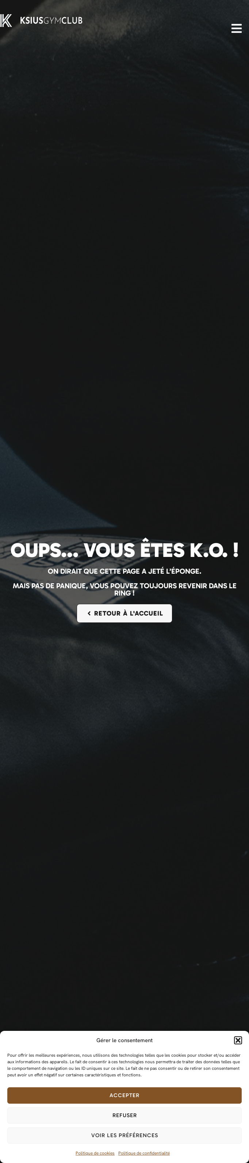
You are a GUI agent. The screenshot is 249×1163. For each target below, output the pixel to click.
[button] (238, 1040)
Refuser (124, 1115)
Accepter (124, 1095)
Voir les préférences (124, 1135)
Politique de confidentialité (144, 1153)
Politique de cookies (95, 1153)
